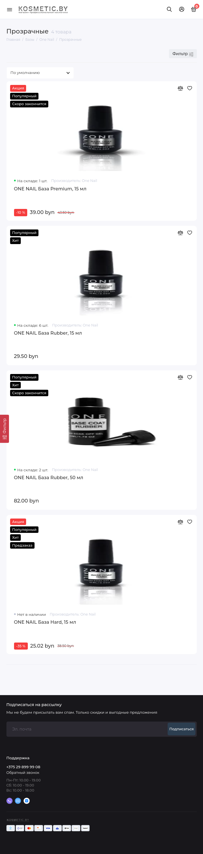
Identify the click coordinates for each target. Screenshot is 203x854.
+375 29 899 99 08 (23, 767)
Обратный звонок (22, 772)
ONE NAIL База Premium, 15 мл (50, 188)
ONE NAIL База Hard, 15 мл (45, 622)
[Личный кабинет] (182, 9)
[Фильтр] (4, 429)
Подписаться (181, 729)
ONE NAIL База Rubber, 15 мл (48, 333)
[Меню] (9, 9)
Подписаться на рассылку (34, 705)
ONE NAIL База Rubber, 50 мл (48, 477)
